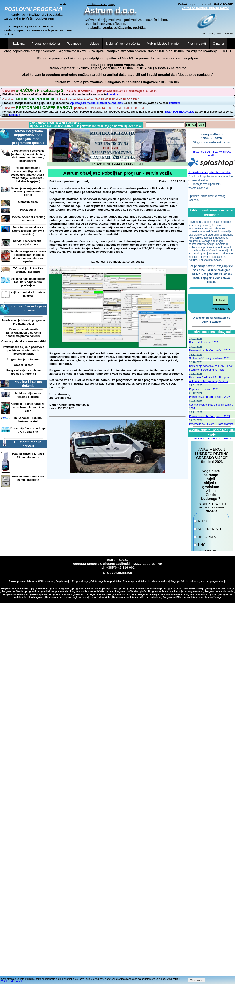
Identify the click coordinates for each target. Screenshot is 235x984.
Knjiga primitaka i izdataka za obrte (27, 294)
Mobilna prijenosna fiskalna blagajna (28, 395)
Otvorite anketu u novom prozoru (212, 438)
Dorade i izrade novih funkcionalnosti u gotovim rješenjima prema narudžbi (23, 332)
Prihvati (191, 124)
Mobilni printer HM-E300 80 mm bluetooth (28, 478)
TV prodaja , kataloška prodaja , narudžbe (28, 270)
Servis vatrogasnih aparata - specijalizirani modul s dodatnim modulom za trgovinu (28, 256)
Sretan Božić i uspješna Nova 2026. (210, 358)
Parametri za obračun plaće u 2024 (209, 416)
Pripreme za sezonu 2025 (204, 389)
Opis (201, 124)
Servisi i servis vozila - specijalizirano (28, 242)
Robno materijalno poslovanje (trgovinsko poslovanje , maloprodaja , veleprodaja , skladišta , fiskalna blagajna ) (27, 174)
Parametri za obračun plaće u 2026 (209, 350)
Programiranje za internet (23, 359)
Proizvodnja (28, 209)
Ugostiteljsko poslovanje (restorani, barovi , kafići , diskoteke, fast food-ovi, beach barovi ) (28, 155)
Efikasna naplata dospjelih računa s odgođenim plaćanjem (27, 282)
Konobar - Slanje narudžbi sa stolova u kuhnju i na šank (28, 407)
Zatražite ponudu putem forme (205, 8)
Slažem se (197, 980)
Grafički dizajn (23, 365)
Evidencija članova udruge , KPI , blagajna (28, 430)
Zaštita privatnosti (11, 981)
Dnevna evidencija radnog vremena (28, 218)
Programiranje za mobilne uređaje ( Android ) (23, 372)
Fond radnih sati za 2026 (203, 342)
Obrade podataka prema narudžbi (23, 341)
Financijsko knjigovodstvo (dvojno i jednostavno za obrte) (27, 192)
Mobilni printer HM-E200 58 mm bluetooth (28, 455)
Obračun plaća (28, 201)
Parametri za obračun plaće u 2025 (209, 396)
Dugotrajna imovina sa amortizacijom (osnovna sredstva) (28, 231)
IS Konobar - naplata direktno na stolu (28, 419)
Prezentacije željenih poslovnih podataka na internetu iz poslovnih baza (23, 350)
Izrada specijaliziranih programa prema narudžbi (23, 322)
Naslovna (18, 43)
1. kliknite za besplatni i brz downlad (209, 172)
